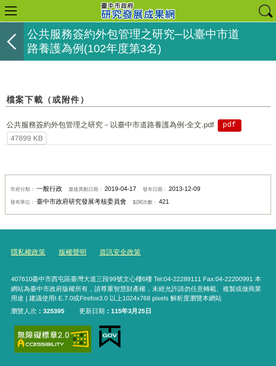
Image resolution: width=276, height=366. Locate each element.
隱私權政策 (27, 252)
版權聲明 (69, 252)
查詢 (265, 11)
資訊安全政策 (114, 252)
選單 (11, 11)
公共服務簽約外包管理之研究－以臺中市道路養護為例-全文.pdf (110, 124)
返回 (12, 41)
